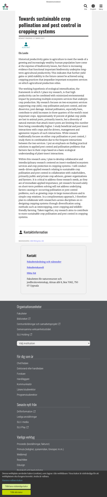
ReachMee (22, 459)
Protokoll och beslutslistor (30, 470)
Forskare (21, 373)
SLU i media (23, 421)
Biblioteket (22, 318)
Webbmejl (22, 454)
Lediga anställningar (27, 416)
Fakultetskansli (35, 267)
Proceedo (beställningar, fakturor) (33, 443)
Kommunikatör (24, 384)
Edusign (21, 464)
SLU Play (21, 427)
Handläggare (23, 378)
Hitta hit (31, 273)
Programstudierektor (27, 394)
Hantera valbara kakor (12, 480)
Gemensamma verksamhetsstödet (34, 329)
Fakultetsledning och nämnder (44, 261)
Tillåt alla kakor (16, 492)
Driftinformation (24, 411)
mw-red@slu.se (37, 241)
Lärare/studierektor (26, 389)
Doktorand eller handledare (30, 368)
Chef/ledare (22, 363)
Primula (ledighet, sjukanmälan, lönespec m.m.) (40, 449)
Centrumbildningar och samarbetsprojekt (37, 324)
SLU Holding (23, 334)
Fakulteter (22, 313)
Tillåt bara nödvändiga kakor (16, 486)
